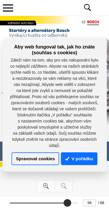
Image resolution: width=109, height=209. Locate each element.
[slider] (67, 203)
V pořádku (79, 158)
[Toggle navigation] (8, 8)
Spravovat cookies (35, 158)
